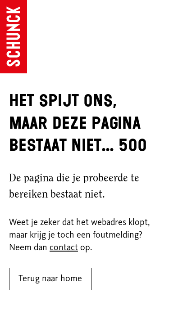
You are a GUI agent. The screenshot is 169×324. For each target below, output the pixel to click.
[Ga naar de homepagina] (13, 36)
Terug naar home (50, 279)
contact (64, 247)
